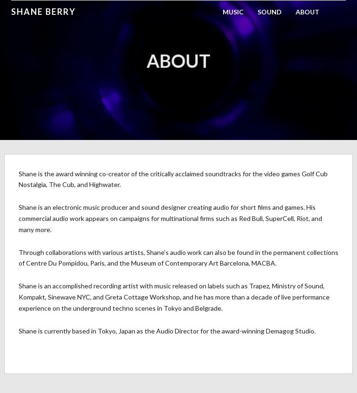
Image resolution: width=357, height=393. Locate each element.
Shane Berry (43, 12)
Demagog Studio (290, 331)
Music (233, 12)
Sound (270, 12)
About (307, 12)
